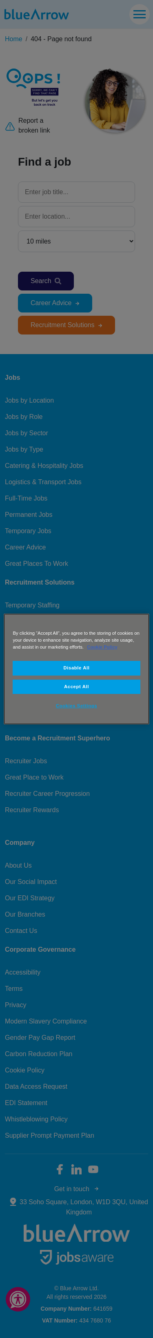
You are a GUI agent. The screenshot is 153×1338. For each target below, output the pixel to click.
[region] (76, 669)
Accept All (76, 686)
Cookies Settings (76, 705)
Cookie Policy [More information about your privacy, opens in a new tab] (102, 647)
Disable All (77, 667)
